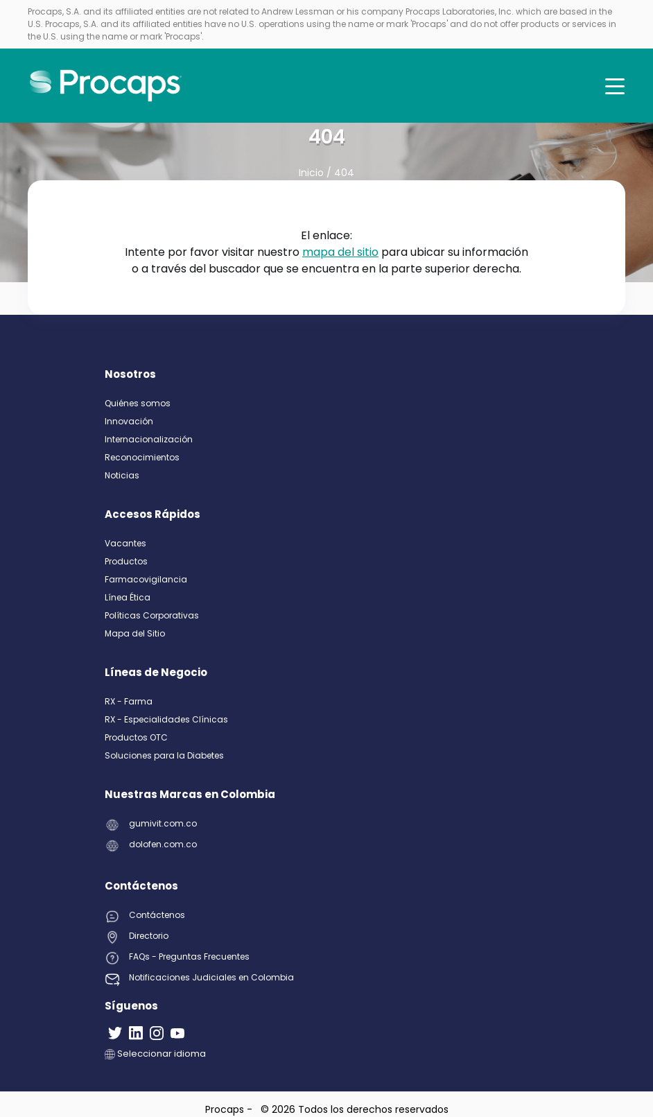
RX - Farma (129, 701)
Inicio (312, 173)
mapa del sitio (340, 252)
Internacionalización (149, 439)
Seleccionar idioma (155, 1053)
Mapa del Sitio (135, 633)
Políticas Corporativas (152, 615)
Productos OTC (136, 737)
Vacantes (125, 543)
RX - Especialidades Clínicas (166, 719)
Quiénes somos (138, 403)
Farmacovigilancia (146, 579)
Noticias (122, 475)
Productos (126, 561)
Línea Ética (127, 597)
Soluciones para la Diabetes (164, 755)
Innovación (129, 421)
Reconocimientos (142, 457)
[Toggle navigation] (614, 86)
